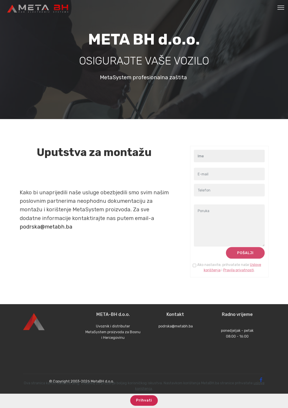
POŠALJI (245, 256)
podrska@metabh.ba (46, 249)
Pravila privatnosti (238, 273)
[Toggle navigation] (280, 7)
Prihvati (144, 402)
